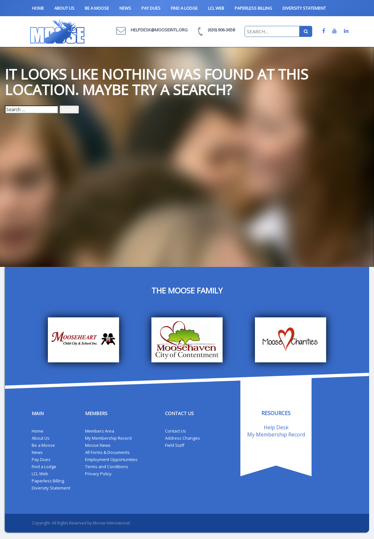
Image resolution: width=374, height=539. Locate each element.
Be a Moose (97, 8)
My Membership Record (108, 438)
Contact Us (175, 431)
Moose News (98, 445)
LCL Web (216, 8)
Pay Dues (150, 8)
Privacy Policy (98, 474)
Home (38, 8)
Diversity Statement (304, 8)
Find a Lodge (184, 8)
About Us (64, 8)
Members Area (99, 431)
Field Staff (174, 445)
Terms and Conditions (106, 466)
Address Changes (182, 438)
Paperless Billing (253, 8)
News (125, 8)
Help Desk (276, 427)
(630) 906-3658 (221, 30)
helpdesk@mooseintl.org (159, 30)
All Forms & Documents (107, 452)
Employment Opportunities (111, 459)
